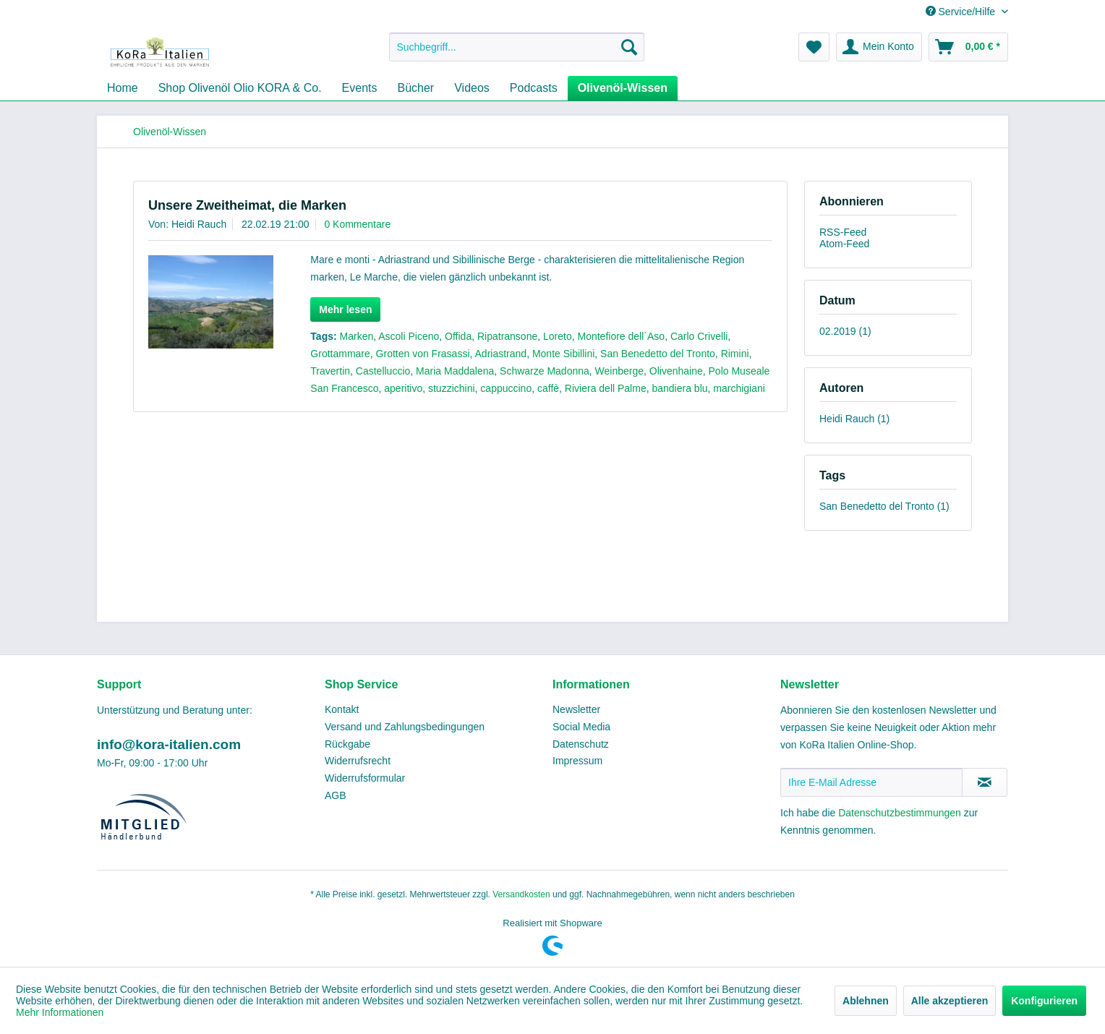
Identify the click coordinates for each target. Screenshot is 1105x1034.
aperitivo (403, 388)
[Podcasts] (534, 88)
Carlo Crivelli (699, 336)
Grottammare (340, 353)
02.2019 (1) (845, 331)
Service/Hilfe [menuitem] (962, 11)
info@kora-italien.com (169, 744)
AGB (335, 795)
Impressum (577, 760)
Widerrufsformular (365, 778)
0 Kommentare (357, 224)
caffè (548, 388)
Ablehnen (865, 1001)
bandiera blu (679, 388)
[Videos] (472, 88)
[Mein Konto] (879, 47)
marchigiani (739, 388)
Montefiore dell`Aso (621, 336)
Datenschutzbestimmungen (899, 813)
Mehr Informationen (59, 1012)
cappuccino (506, 388)
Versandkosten (521, 894)
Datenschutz (580, 744)
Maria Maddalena (455, 371)
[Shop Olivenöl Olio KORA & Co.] (240, 88)
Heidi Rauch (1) (854, 418)
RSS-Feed (842, 232)
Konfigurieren (1044, 1001)
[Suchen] (629, 47)
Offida (458, 336)
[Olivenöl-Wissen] (623, 88)
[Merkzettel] (813, 47)
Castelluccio (383, 371)
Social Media (581, 726)
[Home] (122, 88)
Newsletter (576, 709)
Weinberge (619, 371)
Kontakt (342, 709)
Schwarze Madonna (544, 371)
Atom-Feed (844, 243)
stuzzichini (451, 388)
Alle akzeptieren (950, 1001)
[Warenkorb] (968, 47)
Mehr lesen (345, 309)
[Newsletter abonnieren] (984, 782)
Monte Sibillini (563, 353)
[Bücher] (416, 88)
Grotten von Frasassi (423, 353)
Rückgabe (347, 744)
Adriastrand (501, 353)
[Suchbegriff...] (516, 47)
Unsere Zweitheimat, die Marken (247, 205)
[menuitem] (516, 47)
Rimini (735, 353)
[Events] (360, 88)
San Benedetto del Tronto (657, 353)
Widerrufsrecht (358, 760)
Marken (357, 336)
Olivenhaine (676, 371)
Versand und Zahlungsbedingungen (405, 726)
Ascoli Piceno (408, 336)
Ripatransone (507, 336)
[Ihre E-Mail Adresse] (871, 782)
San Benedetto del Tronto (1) (884, 506)
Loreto (557, 336)
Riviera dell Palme (606, 388)
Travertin (330, 371)
